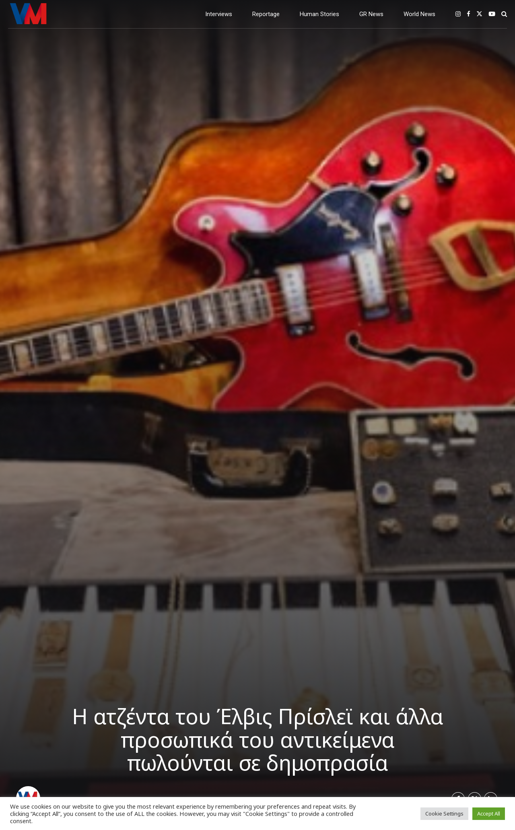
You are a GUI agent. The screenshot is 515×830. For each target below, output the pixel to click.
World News (419, 14)
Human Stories (319, 14)
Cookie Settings (444, 813)
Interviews (218, 14)
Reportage (266, 14)
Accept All (488, 813)
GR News (371, 14)
